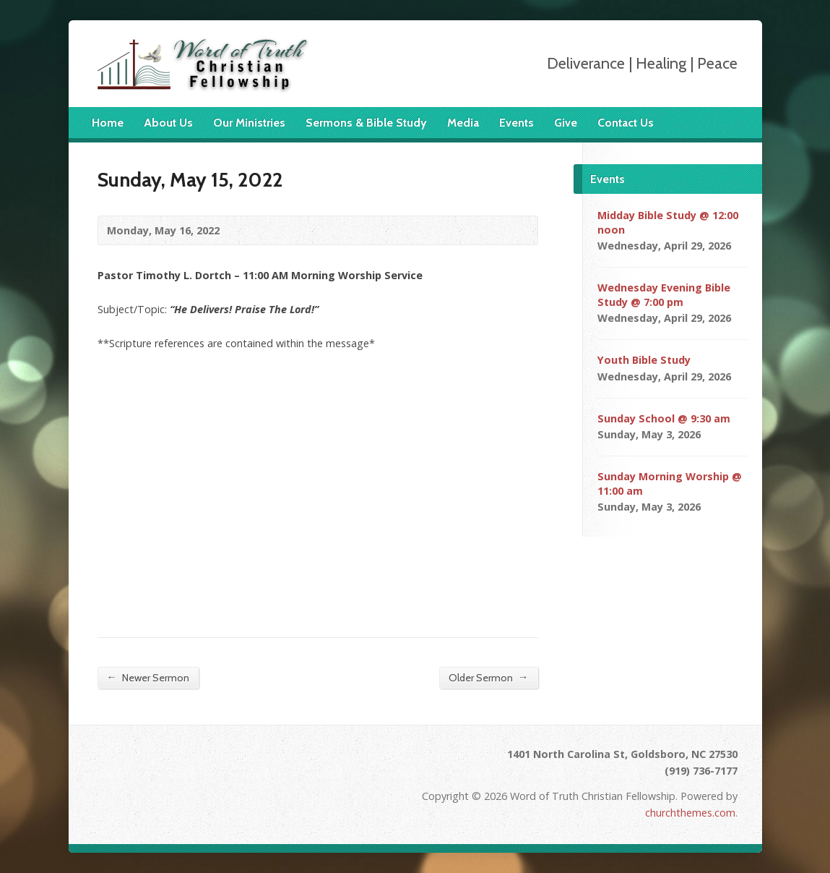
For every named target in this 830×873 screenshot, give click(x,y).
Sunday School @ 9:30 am (663, 418)
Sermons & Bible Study (366, 122)
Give (565, 122)
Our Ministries (249, 122)
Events (516, 122)
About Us (168, 122)
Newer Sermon (148, 677)
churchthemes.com (690, 812)
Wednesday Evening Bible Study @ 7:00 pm (663, 295)
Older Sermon (488, 677)
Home (108, 122)
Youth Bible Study (644, 360)
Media (463, 122)
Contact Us (625, 122)
